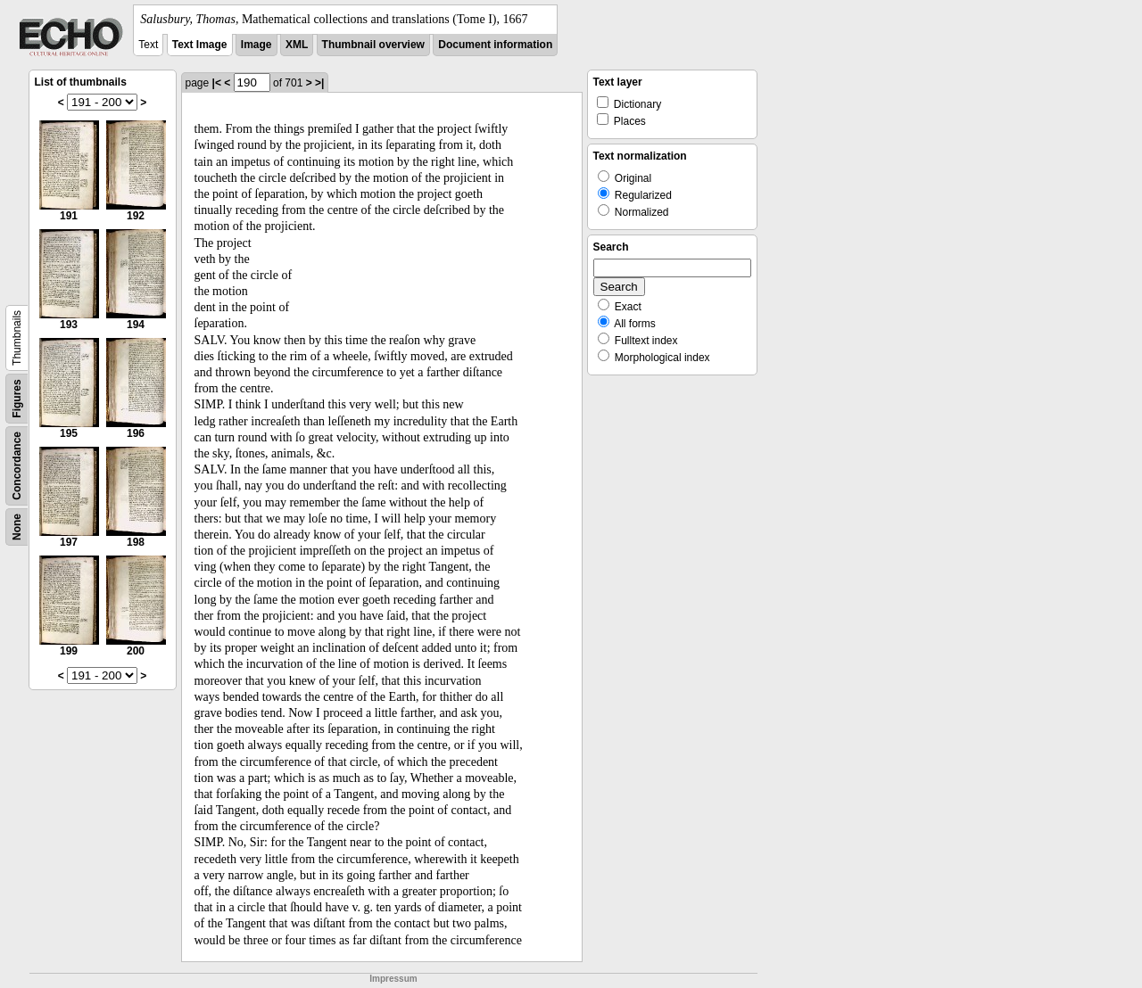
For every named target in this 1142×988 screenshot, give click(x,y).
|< (216, 83)
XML (297, 44)
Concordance (17, 466)
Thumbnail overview (373, 44)
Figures (17, 398)
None (17, 527)
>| (319, 83)
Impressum (393, 979)
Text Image (200, 44)
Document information (495, 44)
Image (256, 44)
